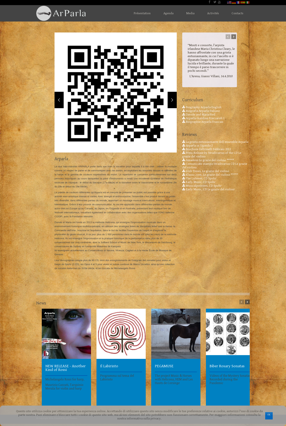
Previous (59, 101)
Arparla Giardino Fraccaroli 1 (203, 118)
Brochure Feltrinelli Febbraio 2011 (206, 149)
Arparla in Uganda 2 (197, 145)
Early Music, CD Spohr (199, 182)
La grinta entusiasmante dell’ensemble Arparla (215, 142)
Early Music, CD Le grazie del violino (208, 189)
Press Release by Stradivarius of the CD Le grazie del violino (211, 154)
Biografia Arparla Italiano (201, 111)
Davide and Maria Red (198, 114)
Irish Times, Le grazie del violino (205, 171)
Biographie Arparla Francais (202, 122)
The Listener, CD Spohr (199, 178)
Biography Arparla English (201, 107)
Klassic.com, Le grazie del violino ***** (210, 175)
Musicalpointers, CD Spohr (202, 186)
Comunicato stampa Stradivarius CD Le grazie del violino (214, 165)
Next (172, 101)
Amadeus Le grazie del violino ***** (208, 160)
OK (268, 414)
